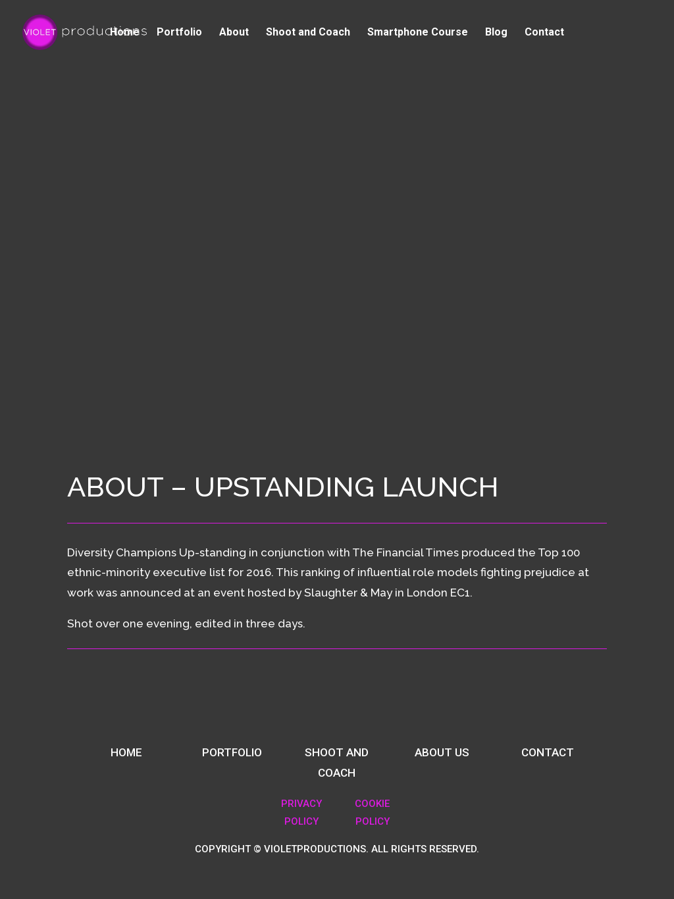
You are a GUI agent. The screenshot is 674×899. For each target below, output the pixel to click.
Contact (544, 33)
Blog (496, 33)
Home (125, 33)
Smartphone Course (417, 33)
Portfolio (179, 33)
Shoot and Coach (308, 33)
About (234, 33)
